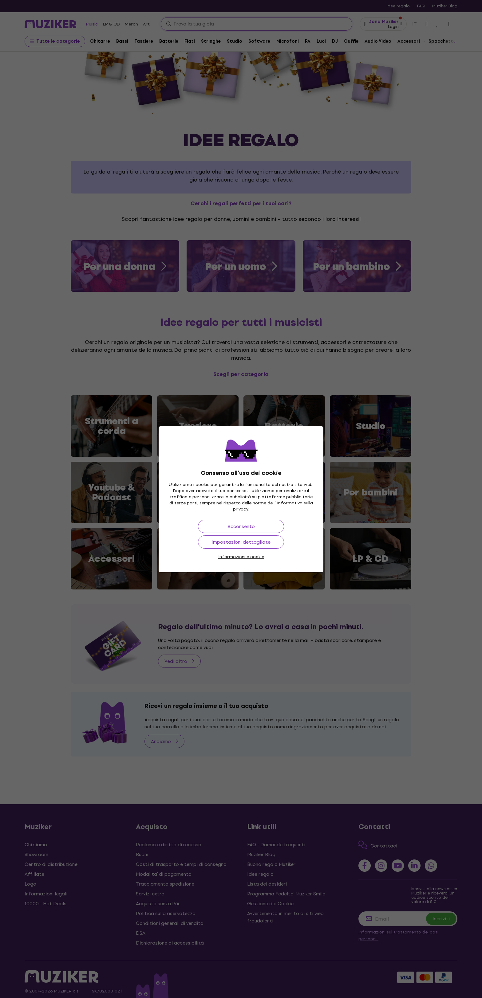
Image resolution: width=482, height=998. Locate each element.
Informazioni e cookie (241, 557)
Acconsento (241, 526)
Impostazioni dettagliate (241, 542)
